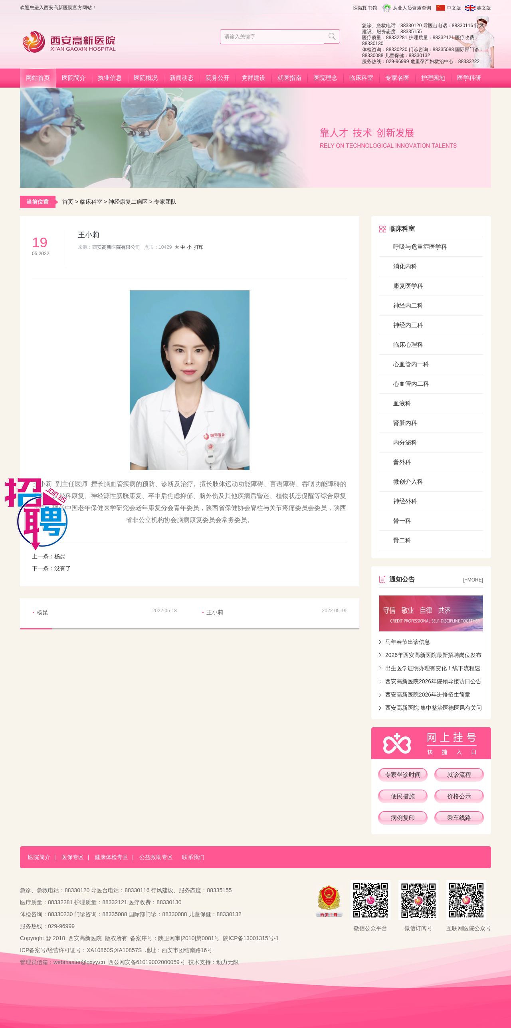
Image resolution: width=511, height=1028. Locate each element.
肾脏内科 (405, 422)
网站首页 (38, 77)
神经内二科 (408, 305)
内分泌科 (405, 442)
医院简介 (74, 77)
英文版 (484, 8)
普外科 (402, 461)
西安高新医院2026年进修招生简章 (427, 694)
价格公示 (459, 796)
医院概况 (146, 77)
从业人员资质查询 (412, 8)
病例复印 (403, 817)
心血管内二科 (411, 383)
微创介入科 (408, 481)
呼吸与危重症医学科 (420, 246)
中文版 (454, 8)
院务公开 (218, 77)
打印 (199, 247)
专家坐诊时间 (403, 774)
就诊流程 (459, 774)
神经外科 (405, 501)
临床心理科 (408, 344)
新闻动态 (182, 77)
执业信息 (110, 77)
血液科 (402, 403)
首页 (67, 201)
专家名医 (397, 77)
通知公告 (402, 579)
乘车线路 (459, 817)
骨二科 (402, 540)
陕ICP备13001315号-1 (251, 938)
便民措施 (403, 796)
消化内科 (405, 266)
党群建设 (253, 77)
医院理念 (325, 77)
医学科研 (469, 77)
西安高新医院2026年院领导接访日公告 (433, 681)
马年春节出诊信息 (407, 642)
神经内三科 (408, 324)
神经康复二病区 (128, 201)
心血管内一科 (411, 364)
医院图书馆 (365, 8)
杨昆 (59, 556)
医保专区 (72, 857)
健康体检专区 (111, 857)
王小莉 (214, 612)
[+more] (473, 580)
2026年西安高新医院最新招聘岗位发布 (433, 655)
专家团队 (165, 201)
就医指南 (289, 77)
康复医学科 (408, 285)
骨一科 (402, 520)
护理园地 (433, 77)
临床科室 (361, 77)
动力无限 (227, 962)
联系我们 (193, 857)
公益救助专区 (156, 857)
